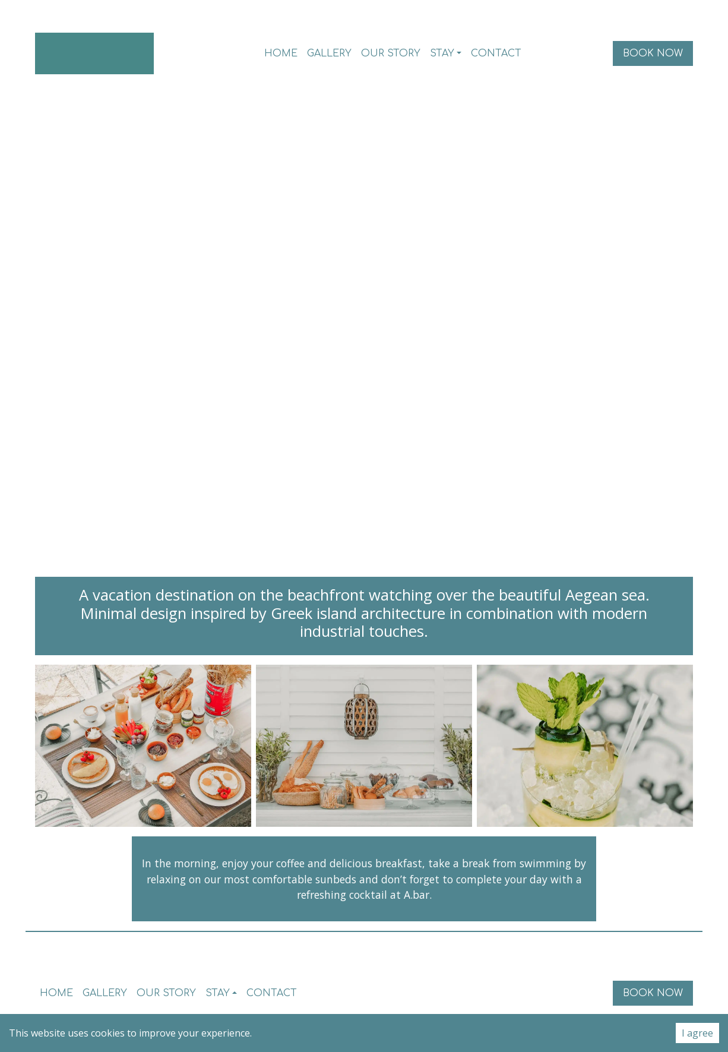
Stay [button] (442, 53)
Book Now (653, 53)
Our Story (390, 53)
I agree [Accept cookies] (697, 1033)
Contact (496, 53)
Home (280, 53)
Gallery (329, 53)
